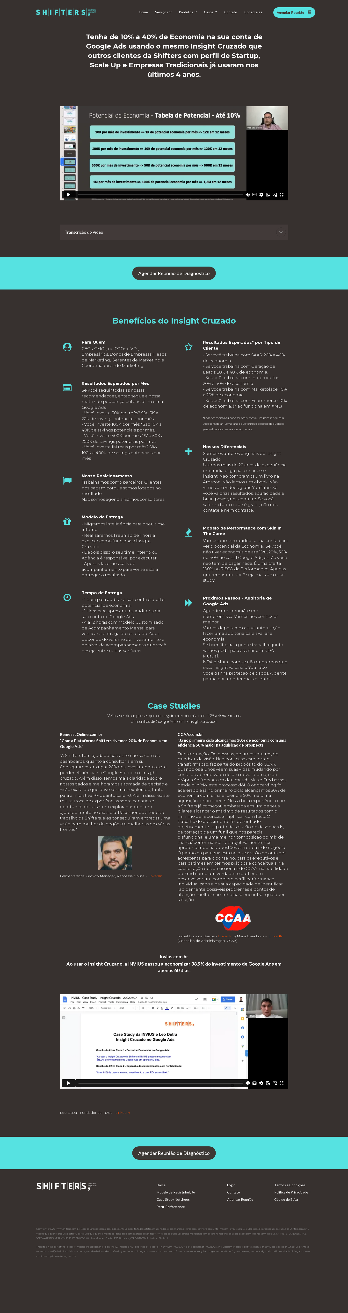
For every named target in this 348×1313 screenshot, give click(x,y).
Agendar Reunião (240, 1199)
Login (231, 1185)
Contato (233, 1192)
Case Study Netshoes (173, 1199)
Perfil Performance (171, 1207)
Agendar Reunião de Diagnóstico (174, 273)
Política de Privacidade (291, 1192)
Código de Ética (286, 1199)
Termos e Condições (289, 1185)
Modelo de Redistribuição (176, 1192)
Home (161, 1185)
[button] (281, 232)
